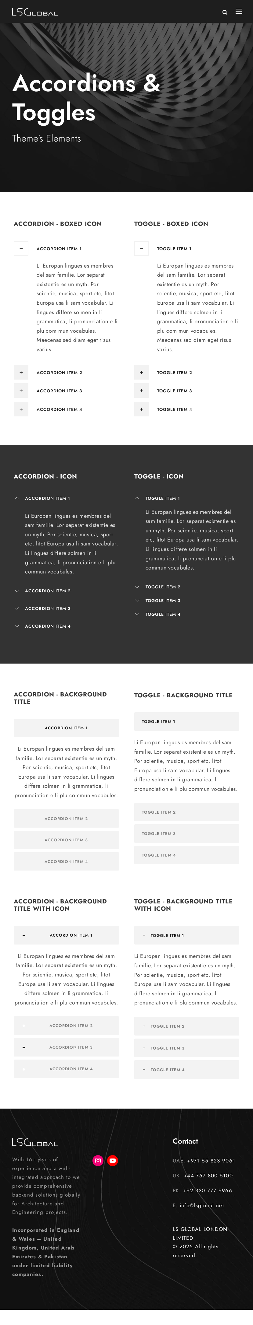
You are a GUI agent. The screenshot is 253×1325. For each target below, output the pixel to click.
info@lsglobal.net (202, 1205)
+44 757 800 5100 (208, 1175)
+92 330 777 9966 (207, 1190)
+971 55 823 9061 (211, 1160)
